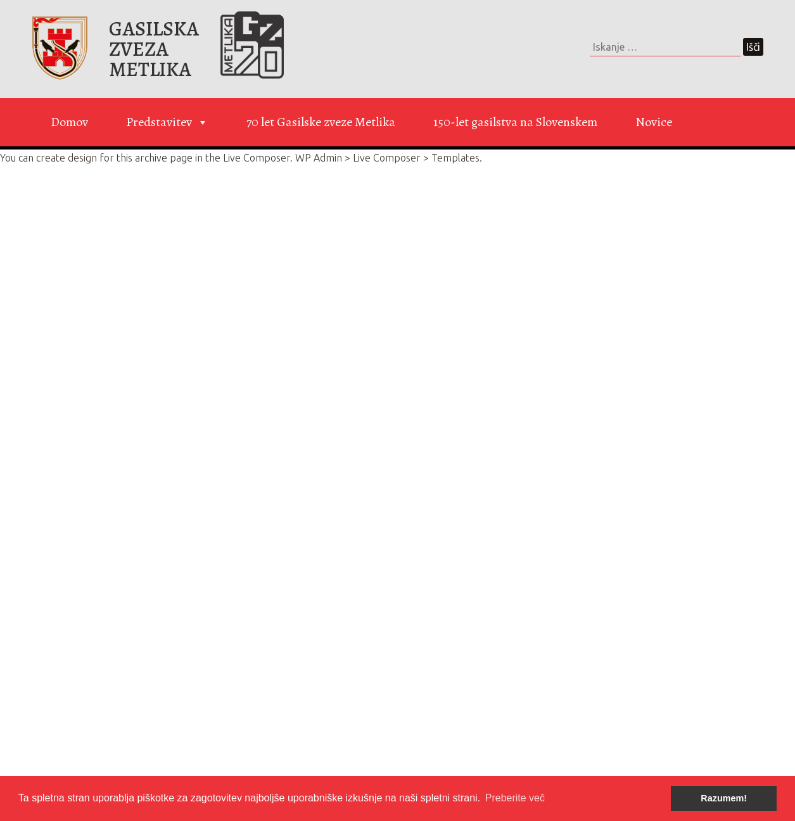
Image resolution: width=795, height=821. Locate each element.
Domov (69, 121)
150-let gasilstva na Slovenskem (515, 121)
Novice (653, 121)
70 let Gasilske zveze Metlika (320, 121)
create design (66, 157)
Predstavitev (167, 122)
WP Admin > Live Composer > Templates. (388, 157)
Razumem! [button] (724, 798)
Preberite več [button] (515, 797)
